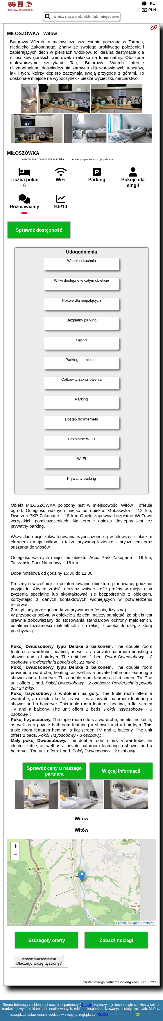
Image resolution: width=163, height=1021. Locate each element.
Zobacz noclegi (116, 940)
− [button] (15, 855)
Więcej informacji (121, 771)
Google (86, 1005)
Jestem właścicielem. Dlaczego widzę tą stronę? (39, 961)
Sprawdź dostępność (39, 230)
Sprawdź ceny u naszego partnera (54, 771)
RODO (103, 1015)
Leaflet (121, 923)
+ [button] (15, 846)
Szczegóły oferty (46, 940)
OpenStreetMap (143, 923)
